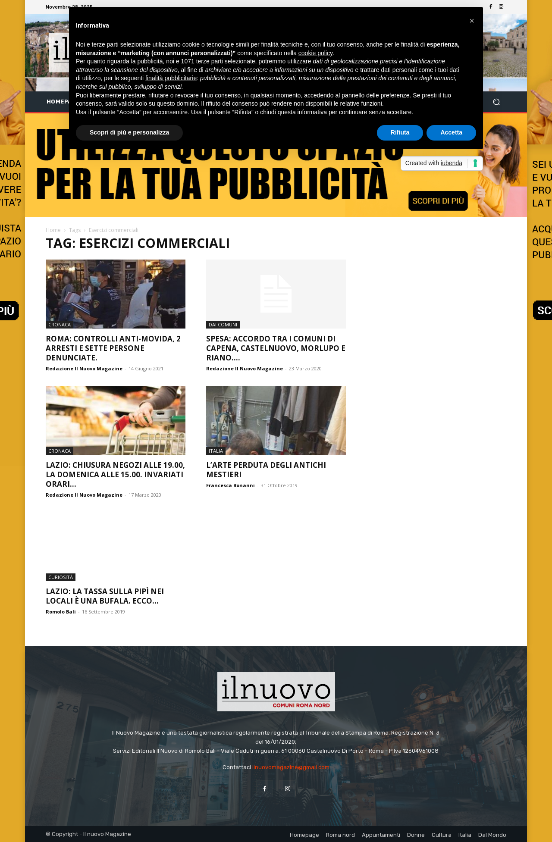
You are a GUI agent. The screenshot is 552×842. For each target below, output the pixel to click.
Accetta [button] (451, 132)
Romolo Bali (61, 611)
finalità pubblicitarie (171, 78)
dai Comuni (223, 324)
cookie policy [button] (315, 53)
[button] (496, 102)
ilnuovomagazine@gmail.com (290, 767)
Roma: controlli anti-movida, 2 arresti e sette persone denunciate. (113, 348)
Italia (216, 451)
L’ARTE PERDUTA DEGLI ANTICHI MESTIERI (266, 469)
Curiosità (60, 577)
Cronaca (59, 324)
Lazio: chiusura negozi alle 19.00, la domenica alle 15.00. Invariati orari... (115, 474)
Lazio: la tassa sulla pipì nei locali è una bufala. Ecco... (105, 596)
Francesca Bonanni (230, 485)
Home (53, 230)
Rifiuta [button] (400, 132)
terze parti (209, 61)
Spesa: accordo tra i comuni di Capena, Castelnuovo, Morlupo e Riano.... (275, 348)
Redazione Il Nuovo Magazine (84, 368)
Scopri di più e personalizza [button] (129, 132)
